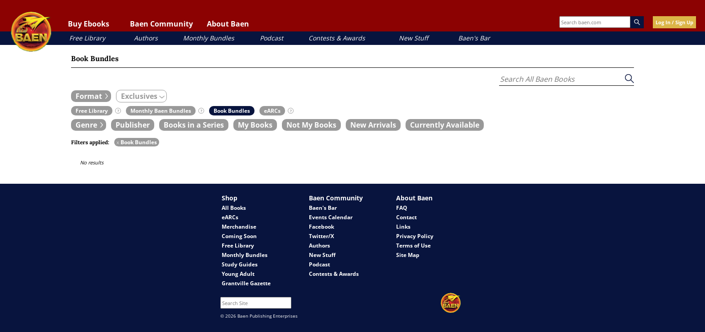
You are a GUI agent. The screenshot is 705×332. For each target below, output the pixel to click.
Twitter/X (321, 236)
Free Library (87, 38)
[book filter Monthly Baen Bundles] (161, 110)
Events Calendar (330, 217)
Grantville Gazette (246, 283)
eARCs (230, 217)
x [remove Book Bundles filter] (117, 142)
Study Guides (240, 264)
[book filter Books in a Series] (193, 125)
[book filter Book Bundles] (231, 110)
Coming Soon (239, 236)
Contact (406, 217)
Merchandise (239, 226)
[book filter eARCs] (272, 110)
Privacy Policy (414, 236)
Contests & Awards (336, 38)
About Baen (228, 24)
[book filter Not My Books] (311, 125)
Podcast (271, 38)
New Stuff (413, 38)
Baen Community (161, 24)
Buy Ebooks (88, 24)
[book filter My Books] (255, 125)
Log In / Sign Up (674, 22)
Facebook (321, 226)
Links (403, 226)
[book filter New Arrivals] (373, 125)
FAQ (401, 208)
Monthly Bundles (208, 38)
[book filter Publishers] (132, 125)
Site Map (407, 255)
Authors (146, 38)
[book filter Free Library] (91, 110)
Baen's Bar (474, 38)
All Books (234, 208)
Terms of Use (413, 245)
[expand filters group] (91, 96)
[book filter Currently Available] (445, 125)
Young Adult (238, 274)
